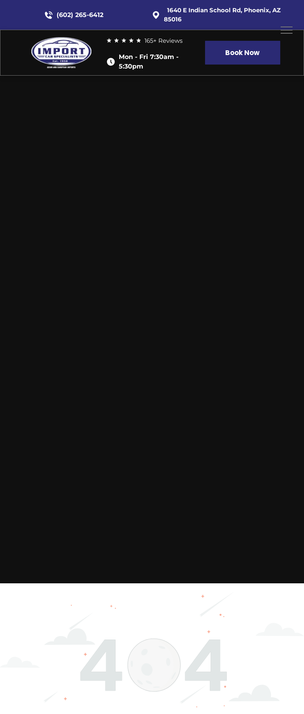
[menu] (286, 30)
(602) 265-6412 (80, 15)
